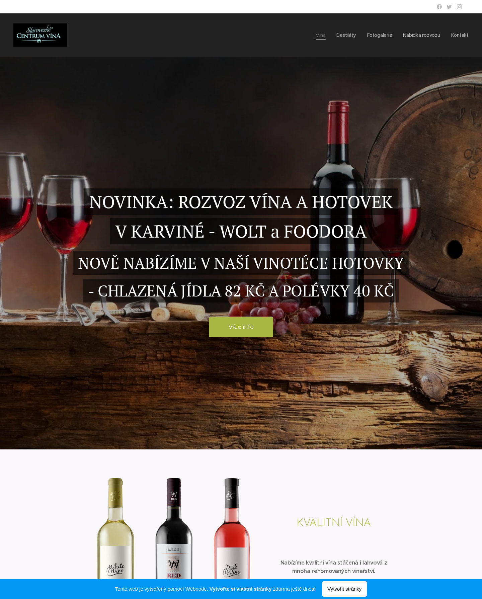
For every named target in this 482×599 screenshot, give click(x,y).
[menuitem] (320, 35)
